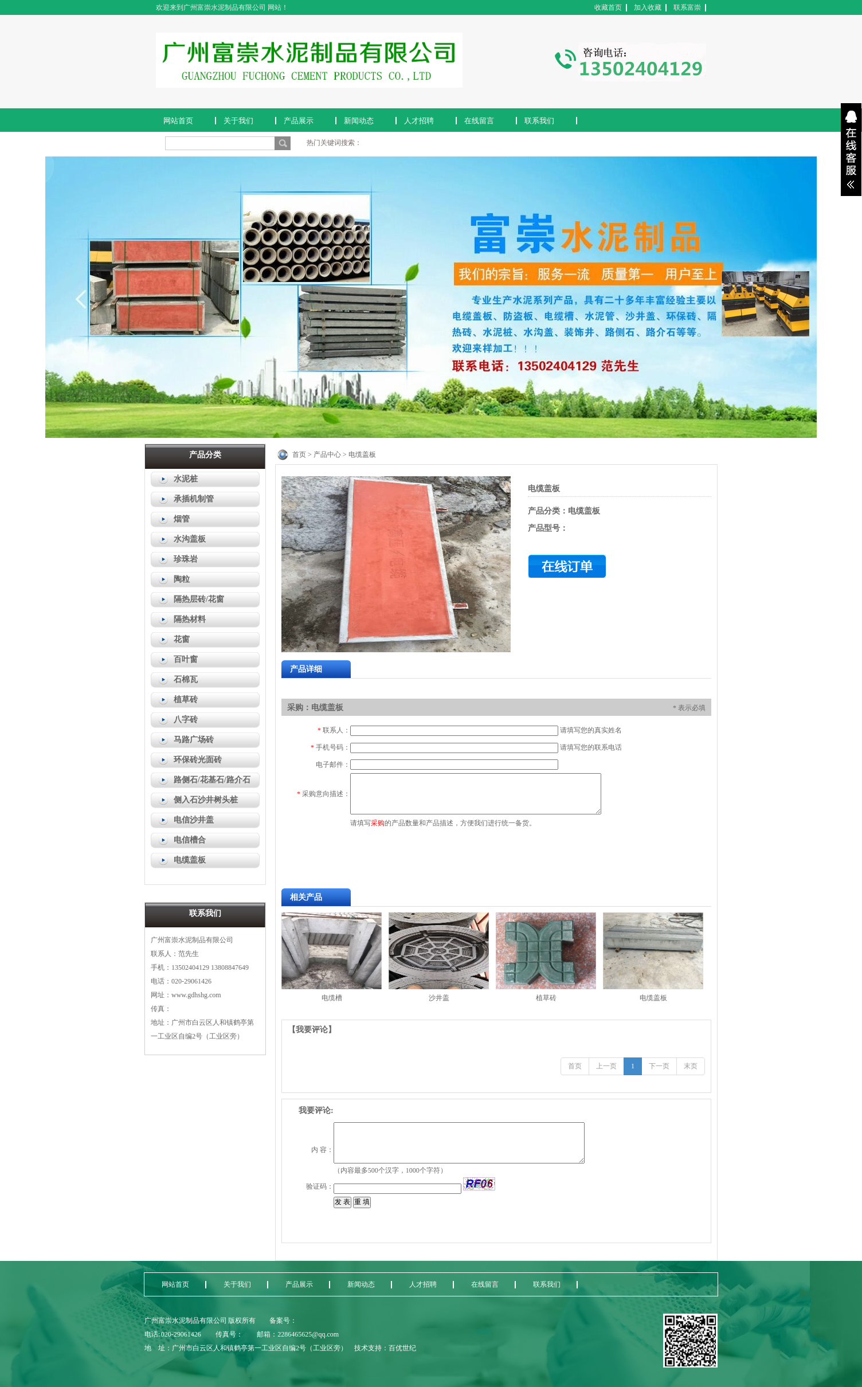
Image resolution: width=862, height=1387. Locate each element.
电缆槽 (332, 998)
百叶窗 (186, 659)
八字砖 (186, 719)
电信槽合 (190, 840)
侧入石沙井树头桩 (206, 800)
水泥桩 (186, 479)
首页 (575, 1066)
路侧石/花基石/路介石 (212, 779)
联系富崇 (687, 7)
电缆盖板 (190, 860)
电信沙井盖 (194, 820)
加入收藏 (647, 7)
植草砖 (186, 699)
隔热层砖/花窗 (199, 599)
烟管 (182, 519)
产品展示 (299, 120)
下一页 (659, 1066)
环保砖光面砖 (198, 759)
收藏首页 (608, 7)
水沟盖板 (190, 539)
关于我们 (238, 120)
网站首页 (178, 120)
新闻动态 (359, 120)
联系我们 (539, 120)
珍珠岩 (186, 559)
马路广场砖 (194, 739)
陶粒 (182, 579)
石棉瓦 (186, 679)
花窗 (182, 639)
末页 (691, 1066)
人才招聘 (419, 120)
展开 (851, 149)
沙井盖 (439, 998)
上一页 (606, 1066)
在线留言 (479, 120)
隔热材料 (190, 619)
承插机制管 (194, 499)
